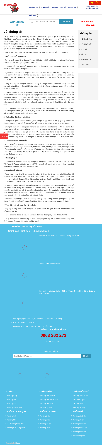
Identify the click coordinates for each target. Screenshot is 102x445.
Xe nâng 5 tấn (45, 428)
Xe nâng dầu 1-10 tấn (80, 396)
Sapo (18, 443)
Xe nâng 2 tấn (45, 416)
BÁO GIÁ (84, 54)
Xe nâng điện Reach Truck (49, 400)
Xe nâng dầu (11, 403)
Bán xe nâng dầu (79, 436)
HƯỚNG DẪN (86, 60)
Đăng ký (86, 356)
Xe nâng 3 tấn (45, 420)
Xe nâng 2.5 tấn (45, 424)
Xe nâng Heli (11, 416)
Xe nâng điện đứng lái (47, 403)
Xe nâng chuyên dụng (14, 407)
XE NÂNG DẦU (86, 39)
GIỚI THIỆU (85, 65)
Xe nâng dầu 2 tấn (79, 416)
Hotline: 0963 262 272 (87, 23)
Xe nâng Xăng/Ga (79, 400)
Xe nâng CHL (11, 420)
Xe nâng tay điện (46, 407)
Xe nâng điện (11, 400)
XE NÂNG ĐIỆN (86, 44)
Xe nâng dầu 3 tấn (79, 424)
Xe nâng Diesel (78, 403)
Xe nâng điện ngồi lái (47, 396)
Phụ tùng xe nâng (79, 407)
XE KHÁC (84, 49)
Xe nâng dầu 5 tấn (79, 432)
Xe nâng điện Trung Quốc (16, 428)
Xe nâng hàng (12, 396)
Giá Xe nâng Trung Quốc (15, 424)
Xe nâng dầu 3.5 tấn (80, 428)
